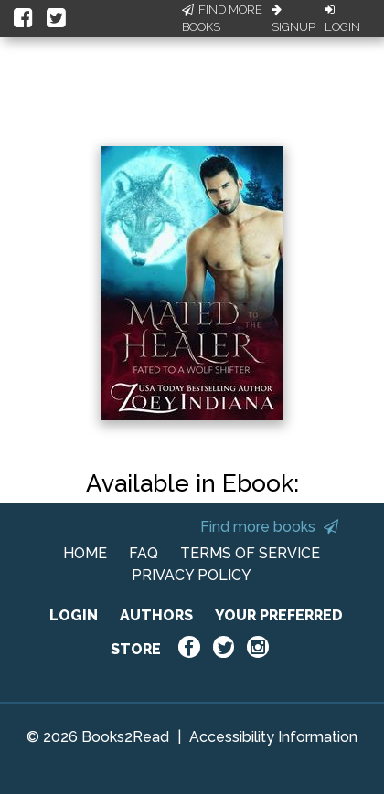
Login (342, 19)
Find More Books (222, 19)
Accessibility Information (273, 737)
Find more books (269, 526)
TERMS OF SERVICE (250, 553)
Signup (293, 19)
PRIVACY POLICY (191, 575)
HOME (85, 553)
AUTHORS (156, 615)
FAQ (143, 553)
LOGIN (73, 615)
